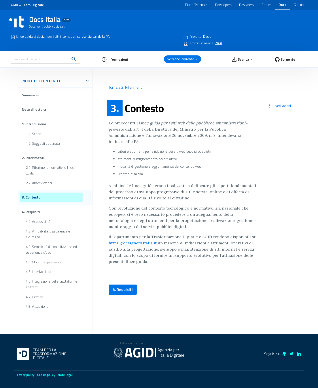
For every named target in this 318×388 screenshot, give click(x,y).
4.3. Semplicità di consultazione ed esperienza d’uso (51, 249)
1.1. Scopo (33, 133)
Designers (246, 4)
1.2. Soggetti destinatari (44, 143)
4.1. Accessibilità (38, 221)
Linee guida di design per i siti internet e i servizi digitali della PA (63, 36)
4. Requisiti (31, 211)
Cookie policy (46, 374)
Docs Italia (50, 19)
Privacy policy (24, 374)
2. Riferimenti (33, 157)
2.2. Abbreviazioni (39, 183)
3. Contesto (31, 197)
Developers (223, 4)
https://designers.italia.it (133, 243)
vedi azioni (283, 105)
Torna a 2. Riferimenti (125, 87)
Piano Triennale (196, 4)
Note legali (65, 374)
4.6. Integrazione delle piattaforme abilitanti (51, 284)
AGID (14, 4)
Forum (266, 4)
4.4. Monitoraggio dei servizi (47, 261)
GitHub (299, 4)
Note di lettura (34, 109)
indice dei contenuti (55, 81)
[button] (115, 59)
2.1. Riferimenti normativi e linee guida (50, 170)
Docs (282, 4)
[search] (74, 59)
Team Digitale (33, 4)
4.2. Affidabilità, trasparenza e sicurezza (48, 234)
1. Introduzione (34, 124)
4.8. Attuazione (37, 306)
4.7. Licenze (34, 296)
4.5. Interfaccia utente (42, 271)
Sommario (30, 95)
